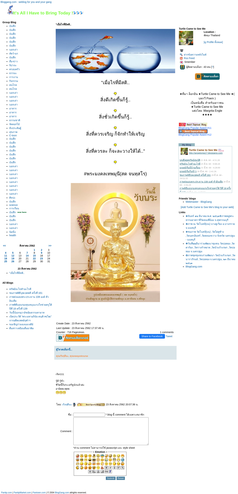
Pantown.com (39, 492)
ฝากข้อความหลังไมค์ (193, 54)
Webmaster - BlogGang (199, 201)
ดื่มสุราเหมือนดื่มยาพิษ (21, 328)
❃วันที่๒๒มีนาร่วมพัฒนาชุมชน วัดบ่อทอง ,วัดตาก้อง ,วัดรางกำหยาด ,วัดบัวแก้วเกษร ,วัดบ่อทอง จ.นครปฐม (210, 247)
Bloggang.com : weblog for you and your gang (26, 2)
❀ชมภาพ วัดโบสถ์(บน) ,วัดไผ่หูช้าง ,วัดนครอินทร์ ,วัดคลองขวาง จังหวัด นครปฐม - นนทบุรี (210, 235)
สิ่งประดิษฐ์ (15, 128)
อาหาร (13, 108)
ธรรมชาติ (14, 120)
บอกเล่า (13, 49)
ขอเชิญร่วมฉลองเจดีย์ (21, 324)
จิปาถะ (13, 65)
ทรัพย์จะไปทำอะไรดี (20, 289)
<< (4, 245)
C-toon (13, 135)
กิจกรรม (13, 81)
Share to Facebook (152, 336)
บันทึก (12, 26)
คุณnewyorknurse (79, 356)
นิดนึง (12, 231)
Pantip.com (6, 492)
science (13, 205)
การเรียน (14, 208)
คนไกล (13, 84)
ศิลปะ (12, 197)
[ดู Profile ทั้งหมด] (213, 42)
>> (49, 245)
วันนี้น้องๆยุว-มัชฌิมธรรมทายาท (27, 312)
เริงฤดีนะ (69, 404)
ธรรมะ (13, 73)
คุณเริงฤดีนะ (62, 356)
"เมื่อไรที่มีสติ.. (17, 273)
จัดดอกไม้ (14, 124)
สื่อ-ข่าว (13, 61)
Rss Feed (187, 58)
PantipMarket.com (22, 492)
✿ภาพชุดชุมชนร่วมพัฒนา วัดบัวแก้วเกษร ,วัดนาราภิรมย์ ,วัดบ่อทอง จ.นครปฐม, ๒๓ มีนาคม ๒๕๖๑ (211, 259)
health (12, 235)
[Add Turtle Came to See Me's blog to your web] (207, 207)
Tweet (169, 336)
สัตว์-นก (13, 53)
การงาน (13, 77)
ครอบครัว (14, 69)
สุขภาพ (13, 132)
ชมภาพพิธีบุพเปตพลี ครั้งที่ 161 (25, 293)
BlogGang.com (194, 266)
